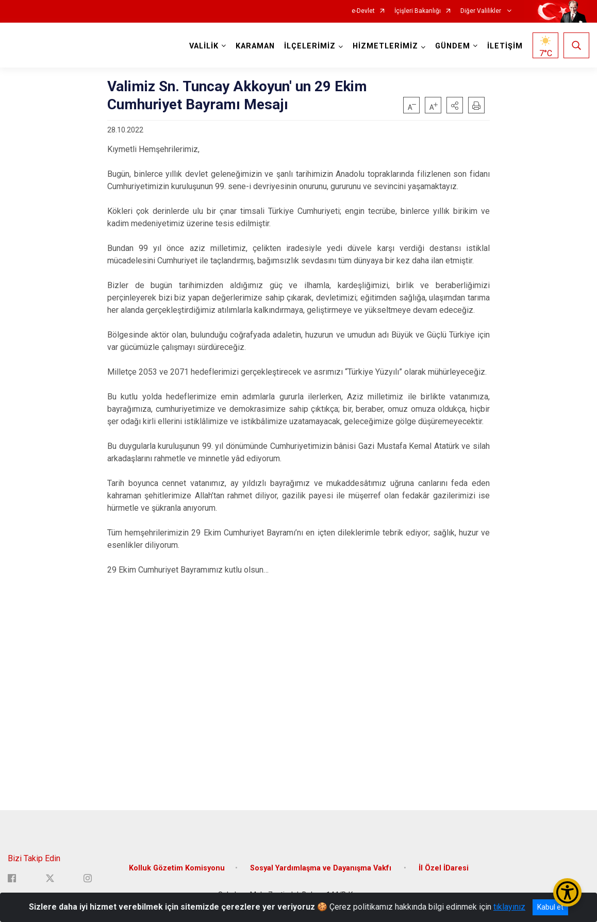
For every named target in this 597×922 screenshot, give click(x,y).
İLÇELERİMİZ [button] (310, 46)
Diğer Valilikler (481, 11)
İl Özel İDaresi (444, 868)
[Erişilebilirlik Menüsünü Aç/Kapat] (567, 892)
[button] (454, 105)
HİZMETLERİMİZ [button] (385, 46)
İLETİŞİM (505, 46)
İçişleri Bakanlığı (417, 11)
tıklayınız (509, 907)
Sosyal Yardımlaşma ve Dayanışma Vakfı (321, 868)
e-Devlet (363, 11)
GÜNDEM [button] (452, 46)
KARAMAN (255, 46)
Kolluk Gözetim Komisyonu (177, 868)
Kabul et (550, 907)
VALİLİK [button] (204, 46)
